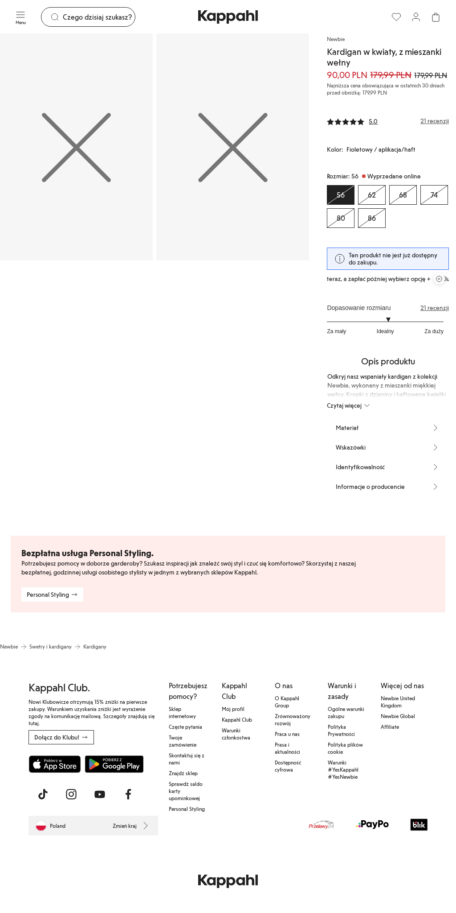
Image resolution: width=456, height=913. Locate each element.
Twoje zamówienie (182, 741)
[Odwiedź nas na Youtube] (100, 794)
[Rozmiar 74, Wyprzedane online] (434, 195)
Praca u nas (287, 734)
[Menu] (20, 17)
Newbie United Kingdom (398, 701)
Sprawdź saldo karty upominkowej (186, 791)
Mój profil (233, 709)
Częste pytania (185, 726)
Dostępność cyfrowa (288, 766)
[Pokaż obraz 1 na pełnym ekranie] (76, 146)
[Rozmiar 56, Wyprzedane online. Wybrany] (340, 195)
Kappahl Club (237, 719)
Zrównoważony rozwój (292, 719)
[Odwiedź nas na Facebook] (128, 794)
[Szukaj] (99, 17)
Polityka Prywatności (341, 730)
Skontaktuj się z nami (186, 758)
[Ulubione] (396, 17)
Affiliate (390, 726)
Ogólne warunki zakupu (346, 712)
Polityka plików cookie (345, 748)
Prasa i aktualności (287, 748)
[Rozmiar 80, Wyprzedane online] (340, 218)
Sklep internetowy (182, 712)
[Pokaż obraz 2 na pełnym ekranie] (232, 146)
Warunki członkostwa (236, 733)
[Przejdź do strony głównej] (228, 17)
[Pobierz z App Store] (54, 764)
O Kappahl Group (287, 701)
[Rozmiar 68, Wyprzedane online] (403, 195)
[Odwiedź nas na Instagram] (71, 794)
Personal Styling (187, 809)
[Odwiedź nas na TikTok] (43, 794)
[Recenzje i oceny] (388, 121)
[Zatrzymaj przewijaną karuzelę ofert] (439, 278)
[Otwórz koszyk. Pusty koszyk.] (435, 17)
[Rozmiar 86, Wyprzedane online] (372, 218)
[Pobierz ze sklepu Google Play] (114, 764)
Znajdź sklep (183, 773)
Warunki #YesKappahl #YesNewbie (343, 769)
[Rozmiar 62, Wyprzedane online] (372, 195)
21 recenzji (434, 307)
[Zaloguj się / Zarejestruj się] (416, 17)
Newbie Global (398, 716)
